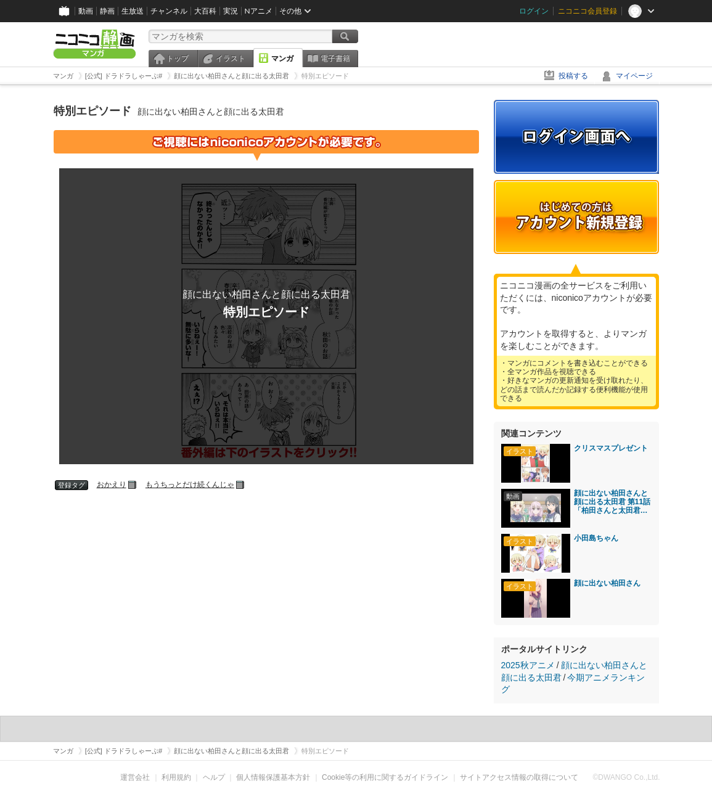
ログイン (534, 10)
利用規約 (176, 777)
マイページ (634, 76)
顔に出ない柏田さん (607, 583)
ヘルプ (214, 777)
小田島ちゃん (596, 538)
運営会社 (135, 777)
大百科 (205, 10)
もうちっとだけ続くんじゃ (189, 484)
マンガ (282, 58)
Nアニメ (258, 10)
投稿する (573, 76)
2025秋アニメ (528, 665)
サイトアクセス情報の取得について (519, 777)
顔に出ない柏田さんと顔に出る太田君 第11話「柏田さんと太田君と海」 (612, 502)
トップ (177, 58)
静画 (107, 10)
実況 (230, 10)
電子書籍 (335, 58)
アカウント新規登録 (576, 217)
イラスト (230, 58)
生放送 (132, 10)
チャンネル (168, 10)
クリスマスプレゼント (611, 448)
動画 (85, 10)
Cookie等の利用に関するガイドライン (385, 777)
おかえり (111, 484)
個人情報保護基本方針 (273, 777)
